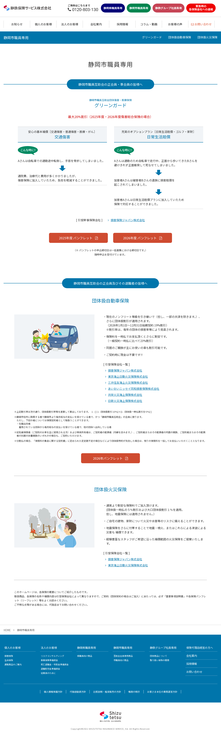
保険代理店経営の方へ (199, 647)
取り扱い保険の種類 (159, 660)
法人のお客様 (69, 24)
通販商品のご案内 (13, 664)
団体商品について (158, 655)
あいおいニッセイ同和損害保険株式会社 (133, 388)
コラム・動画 (148, 24)
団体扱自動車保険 (179, 37)
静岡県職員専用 (113, 8)
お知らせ (17, 24)
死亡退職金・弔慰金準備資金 (55, 664)
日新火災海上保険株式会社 (125, 401)
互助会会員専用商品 (123, 655)
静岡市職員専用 (138, 8)
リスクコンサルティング (52, 655)
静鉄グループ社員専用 (168, 8)
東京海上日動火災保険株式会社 (128, 376)
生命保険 (8, 660)
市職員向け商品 (121, 660)
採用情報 (122, 24)
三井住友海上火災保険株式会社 (128, 382)
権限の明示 (134, 691)
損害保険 (8, 655)
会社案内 (96, 24)
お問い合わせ (194, 672)
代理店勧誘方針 (78, 691)
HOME (7, 630)
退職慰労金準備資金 (50, 668)
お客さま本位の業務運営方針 (162, 691)
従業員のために (48, 672)
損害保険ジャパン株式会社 (128, 220)
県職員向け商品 (84, 655)
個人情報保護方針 (53, 691)
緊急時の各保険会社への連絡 (201, 7)
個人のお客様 (43, 24)
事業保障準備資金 (49, 660)
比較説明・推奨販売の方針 (107, 691)
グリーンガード (152, 37)
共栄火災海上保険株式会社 (125, 394)
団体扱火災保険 (207, 37)
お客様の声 (175, 24)
